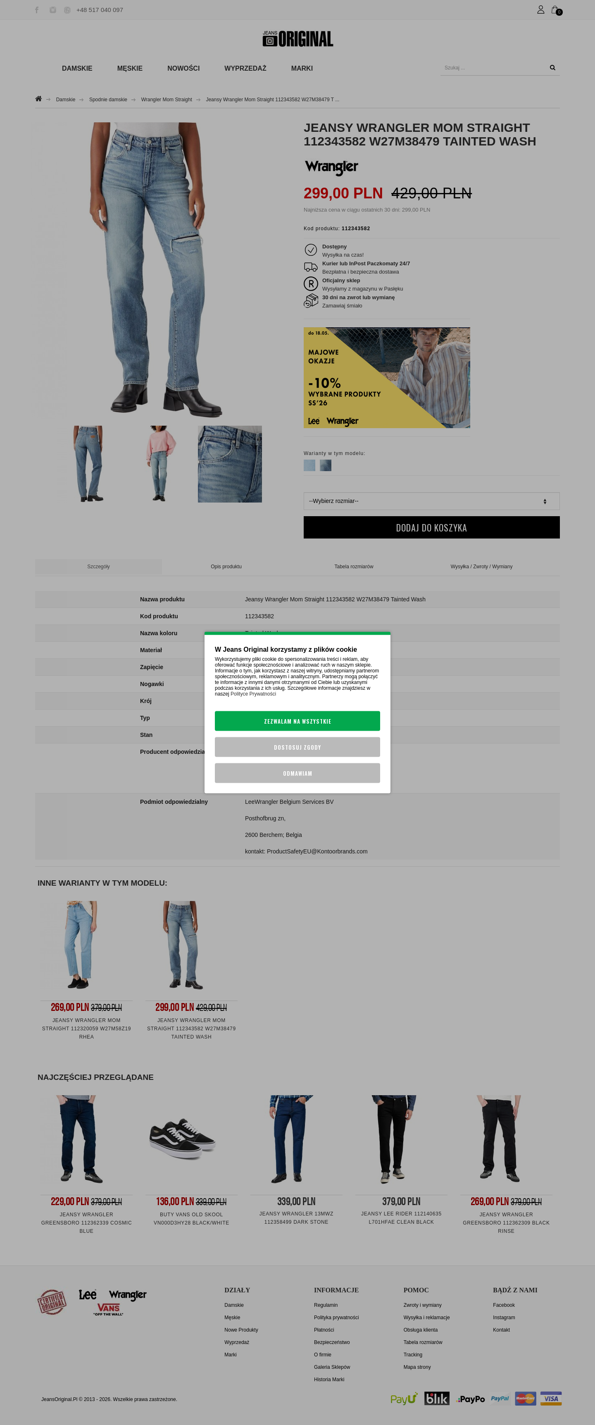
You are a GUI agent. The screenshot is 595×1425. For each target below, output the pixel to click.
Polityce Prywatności (253, 694)
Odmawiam (297, 773)
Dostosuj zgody (297, 747)
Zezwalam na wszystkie (297, 721)
